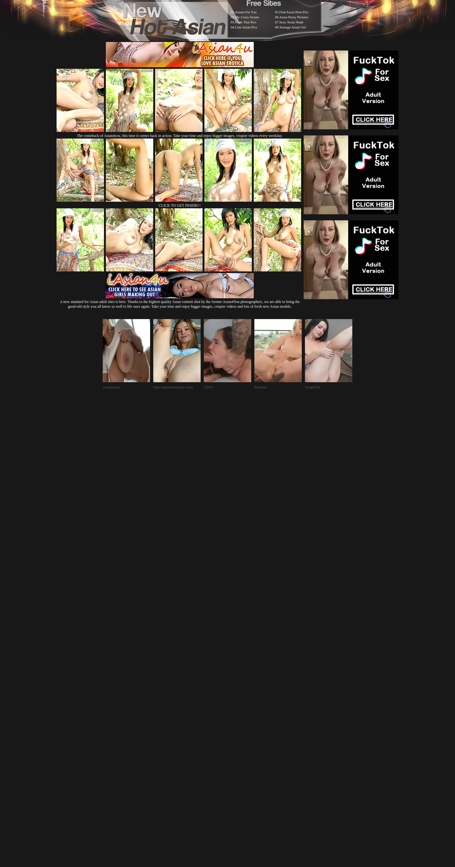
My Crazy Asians (247, 17)
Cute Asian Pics (246, 27)
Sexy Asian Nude (291, 22)
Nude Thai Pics (246, 22)
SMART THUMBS (239, 709)
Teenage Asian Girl (292, 27)
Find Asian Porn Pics (294, 12)
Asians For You (246, 12)
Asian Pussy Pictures (293, 17)
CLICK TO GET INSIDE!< (180, 205)
